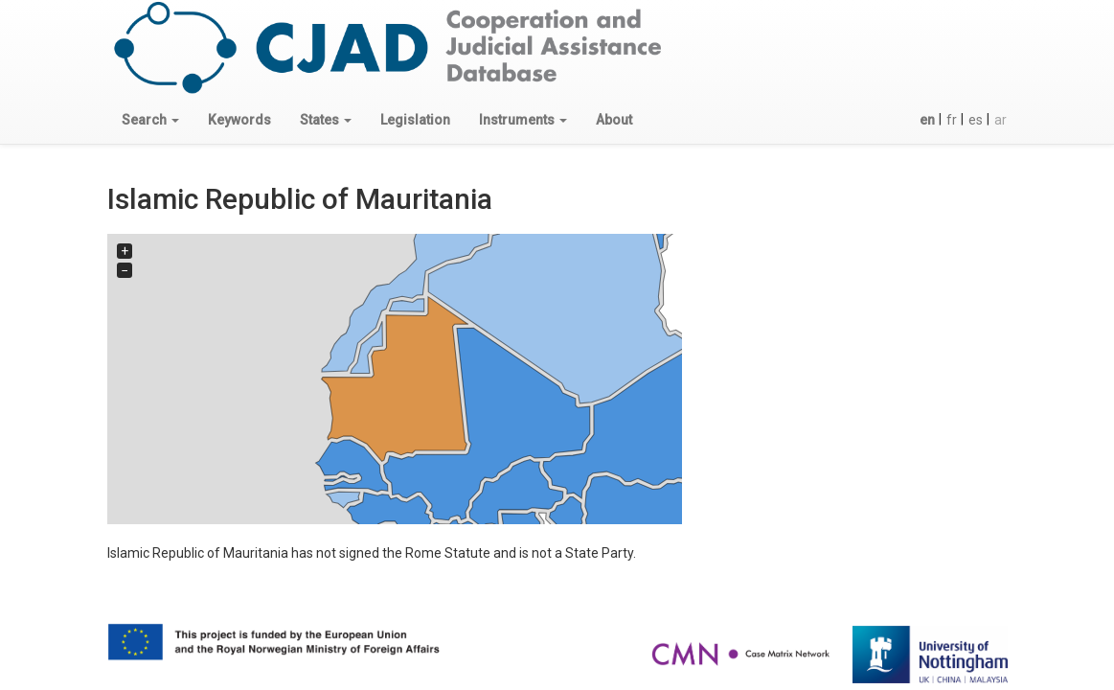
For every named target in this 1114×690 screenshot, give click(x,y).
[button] (150, 120)
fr (951, 119)
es (975, 119)
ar (1000, 119)
